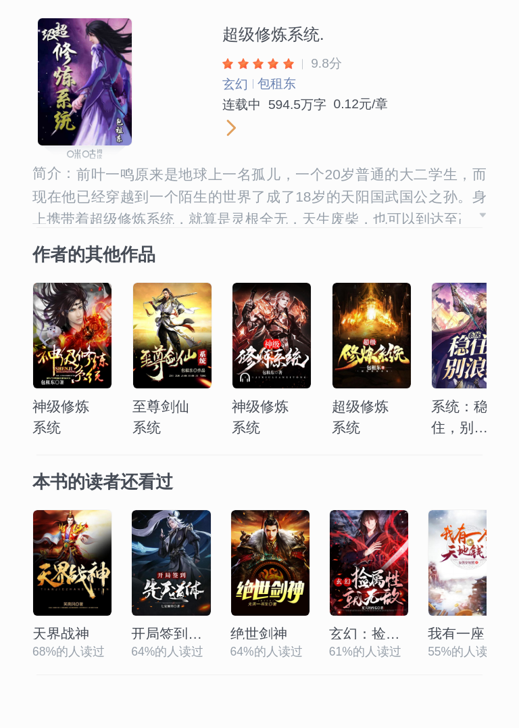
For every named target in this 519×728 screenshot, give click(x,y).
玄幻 (235, 84)
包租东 (276, 83)
